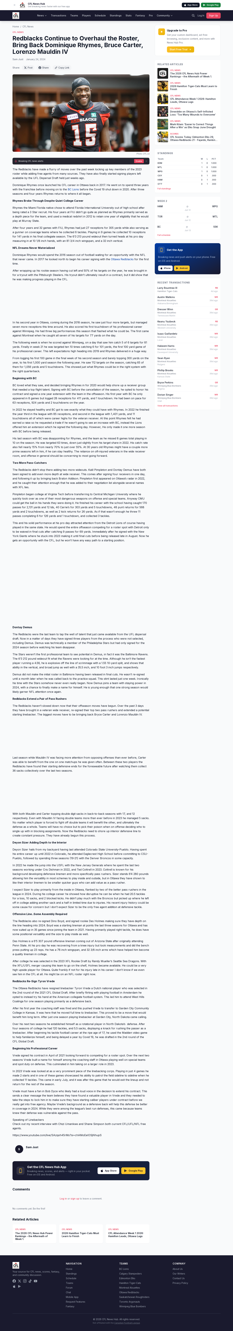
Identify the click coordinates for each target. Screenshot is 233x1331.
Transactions (58, 15)
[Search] (193, 15)
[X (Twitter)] (19, 1281)
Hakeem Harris (165, 345)
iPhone (165, 268)
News (42, 15)
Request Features (75, 1301)
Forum (69, 1287)
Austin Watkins (166, 297)
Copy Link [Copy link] (62, 67)
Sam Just (18, 59)
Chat (68, 1292)
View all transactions (167, 405)
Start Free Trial (180, 49)
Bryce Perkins (165, 382)
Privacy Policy (180, 1283)
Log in (63, 1198)
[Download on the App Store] (14, 1286)
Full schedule (163, 235)
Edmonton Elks (127, 1278)
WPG (160, 171)
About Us (178, 1268)
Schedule (100, 15)
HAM (160, 179)
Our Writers (179, 1273)
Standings (116, 15)
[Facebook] (14, 1281)
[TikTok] (30, 1281)
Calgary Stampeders (130, 1273)
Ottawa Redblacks (122, 259)
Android (182, 268)
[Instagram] (25, 1281)
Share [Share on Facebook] (44, 67)
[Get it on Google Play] (19, 1286)
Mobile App (72, 1297)
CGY (160, 175)
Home (16, 26)
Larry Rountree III (167, 287)
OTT (160, 184)
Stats (129, 15)
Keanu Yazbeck (166, 321)
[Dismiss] (146, 161)
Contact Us (179, 1278)
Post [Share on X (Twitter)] (28, 67)
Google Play (211, 5)
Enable (139, 161)
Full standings (164, 188)
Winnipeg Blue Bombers (132, 1306)
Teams (74, 15)
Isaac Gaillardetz (167, 333)
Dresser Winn (165, 309)
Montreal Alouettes (129, 1287)
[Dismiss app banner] (15, 5)
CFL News (28, 26)
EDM (160, 163)
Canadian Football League (127, 1323)
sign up (75, 1198)
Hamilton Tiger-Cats (130, 1283)
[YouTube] (35, 1281)
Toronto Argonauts (129, 1301)
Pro (151, 15)
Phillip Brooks (165, 370)
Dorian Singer (165, 394)
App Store (191, 5)
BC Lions (73, 189)
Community (165, 15)
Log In (201, 15)
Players (86, 15)
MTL (160, 167)
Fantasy (140, 15)
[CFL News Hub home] (16, 15)
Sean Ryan (163, 358)
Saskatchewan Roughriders (134, 1297)
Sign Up (213, 15)
